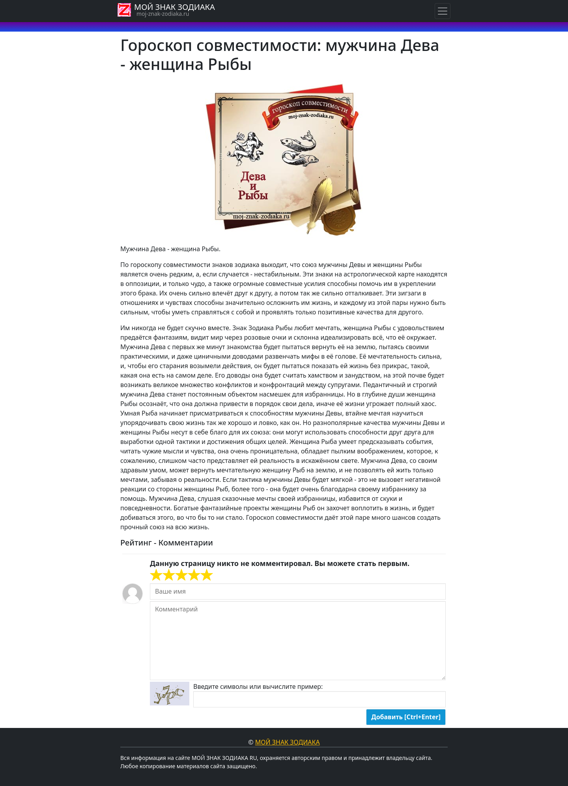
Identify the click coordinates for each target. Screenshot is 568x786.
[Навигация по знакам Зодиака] (442, 11)
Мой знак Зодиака (287, 742)
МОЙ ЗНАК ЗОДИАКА (174, 7)
